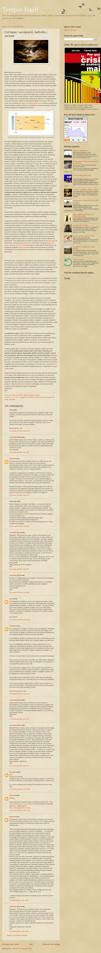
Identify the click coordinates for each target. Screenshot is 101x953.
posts (53, 241)
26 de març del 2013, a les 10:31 (19, 619)
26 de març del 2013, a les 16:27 (19, 694)
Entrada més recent (10, 944)
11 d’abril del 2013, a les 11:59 (18, 900)
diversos (48, 241)
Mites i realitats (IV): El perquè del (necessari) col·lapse (83, 215)
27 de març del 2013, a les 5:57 (19, 719)
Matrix (51, 322)
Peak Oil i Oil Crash (70, 30)
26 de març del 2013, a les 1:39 (19, 452)
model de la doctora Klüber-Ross (30, 103)
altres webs (27, 243)
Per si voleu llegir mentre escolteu (19, 808)
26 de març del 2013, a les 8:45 (19, 526)
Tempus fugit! (20, 9)
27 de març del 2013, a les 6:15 (19, 766)
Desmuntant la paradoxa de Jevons (84, 236)
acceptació (23, 397)
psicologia (12, 399)
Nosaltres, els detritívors (80, 150)
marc (11, 599)
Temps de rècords (78, 259)
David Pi (12, 458)
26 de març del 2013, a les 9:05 (19, 592)
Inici (31, 944)
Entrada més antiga (51, 944)
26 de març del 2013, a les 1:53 (19, 495)
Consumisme (38, 397)
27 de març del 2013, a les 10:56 (19, 789)
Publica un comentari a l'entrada (17, 935)
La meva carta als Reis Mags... (82, 175)
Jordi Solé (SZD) (14, 437)
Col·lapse (31, 397)
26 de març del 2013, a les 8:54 (19, 569)
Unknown (12, 626)
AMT (10, 410)
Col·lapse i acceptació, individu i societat (85, 189)
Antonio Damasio (24, 247)
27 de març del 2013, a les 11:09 (19, 810)
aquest (55, 366)
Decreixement (47, 397)
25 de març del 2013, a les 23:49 (19, 431)
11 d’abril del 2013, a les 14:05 (18, 931)
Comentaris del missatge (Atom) (22, 948)
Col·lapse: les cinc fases (80, 225)
